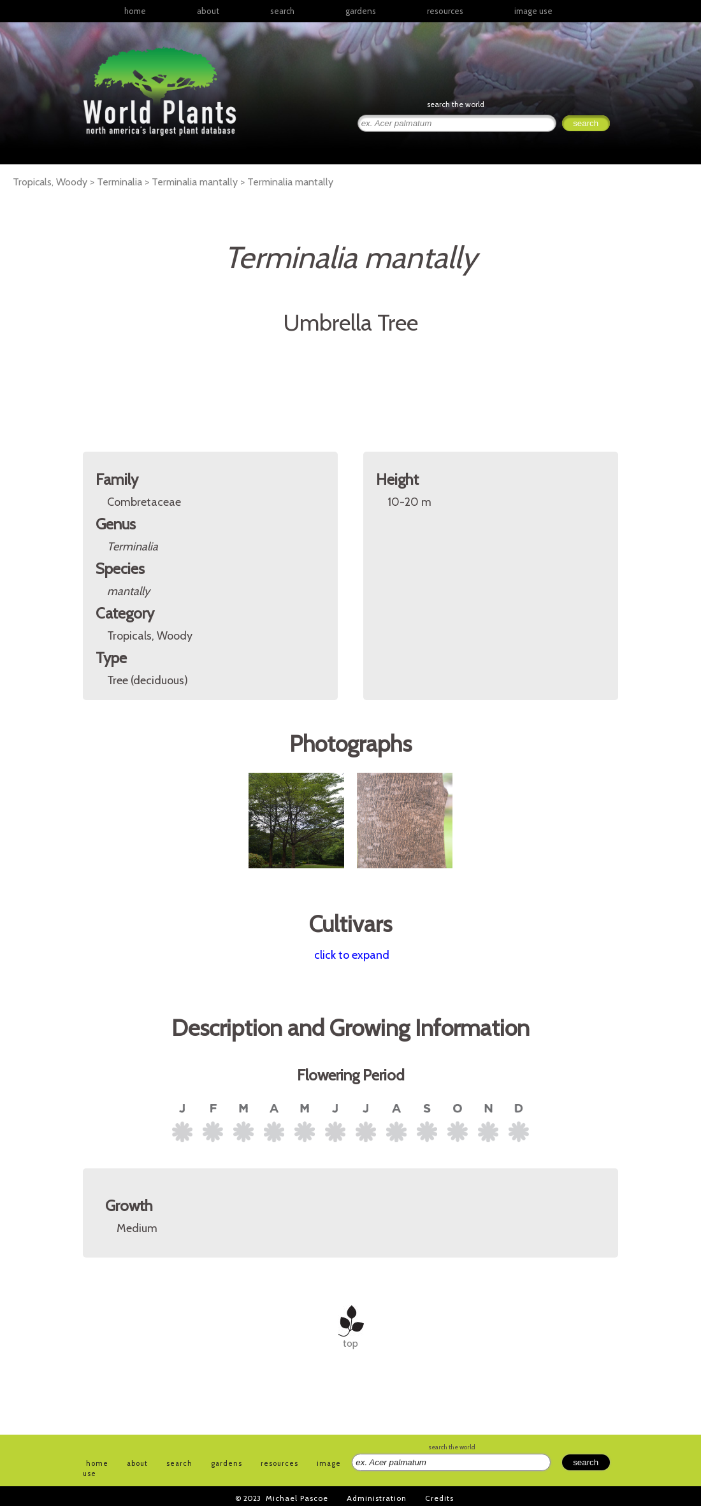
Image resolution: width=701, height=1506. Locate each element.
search (282, 11)
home (135, 11)
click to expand (351, 955)
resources (279, 1463)
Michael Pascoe (297, 1498)
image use (533, 11)
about (208, 11)
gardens (360, 11)
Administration (377, 1498)
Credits (439, 1498)
